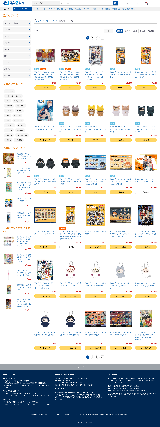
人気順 (134, 31)
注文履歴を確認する (98, 415)
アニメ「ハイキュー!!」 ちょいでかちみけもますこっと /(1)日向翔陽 (70, 181)
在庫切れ (146, 192)
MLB (8, 101)
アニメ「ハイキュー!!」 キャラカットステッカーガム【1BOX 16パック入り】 (145, 74)
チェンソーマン (22, 135)
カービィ (9, 130)
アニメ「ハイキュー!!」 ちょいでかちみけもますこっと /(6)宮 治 (70, 129)
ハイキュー (10, 125)
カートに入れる (45, 140)
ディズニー (21, 106)
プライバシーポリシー (55, 415)
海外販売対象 (116, 9)
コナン (20, 111)
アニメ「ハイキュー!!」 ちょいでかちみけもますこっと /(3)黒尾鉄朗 (145, 129)
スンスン (9, 111)
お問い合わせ (87, 415)
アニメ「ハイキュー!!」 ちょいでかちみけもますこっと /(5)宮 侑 (95, 129)
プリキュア (18, 120)
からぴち (9, 106)
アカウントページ (129, 3)
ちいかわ (20, 130)
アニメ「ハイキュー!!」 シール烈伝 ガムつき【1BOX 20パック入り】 (120, 74)
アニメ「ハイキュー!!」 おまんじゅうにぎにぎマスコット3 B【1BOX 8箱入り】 (95, 181)
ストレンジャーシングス (14, 96)
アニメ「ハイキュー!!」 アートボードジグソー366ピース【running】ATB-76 (45, 285)
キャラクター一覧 (39, 9)
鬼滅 (8, 116)
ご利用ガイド (96, 9)
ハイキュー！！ (47, 20)
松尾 (8, 120)
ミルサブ (9, 135)
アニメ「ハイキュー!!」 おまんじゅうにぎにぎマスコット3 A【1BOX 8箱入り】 (120, 181)
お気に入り (86, 9)
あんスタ (18, 116)
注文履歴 (78, 9)
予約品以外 (151, 31)
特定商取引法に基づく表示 (39, 415)
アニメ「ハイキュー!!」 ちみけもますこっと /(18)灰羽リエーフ (120, 285)
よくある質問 (106, 9)
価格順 (127, 31)
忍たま (9, 140)
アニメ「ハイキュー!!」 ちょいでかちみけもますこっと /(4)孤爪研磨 (120, 129)
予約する (45, 88)
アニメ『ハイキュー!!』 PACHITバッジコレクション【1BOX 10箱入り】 (119, 233)
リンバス (22, 125)
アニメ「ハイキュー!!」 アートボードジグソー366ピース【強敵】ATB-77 (145, 233)
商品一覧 (60, 9)
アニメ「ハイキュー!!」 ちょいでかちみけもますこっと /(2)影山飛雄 (45, 181)
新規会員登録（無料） (129, 9)
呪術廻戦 (19, 140)
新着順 (119, 31)
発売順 (142, 31)
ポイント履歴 (69, 9)
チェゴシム (18, 101)
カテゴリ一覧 (51, 9)
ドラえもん (10, 91)
